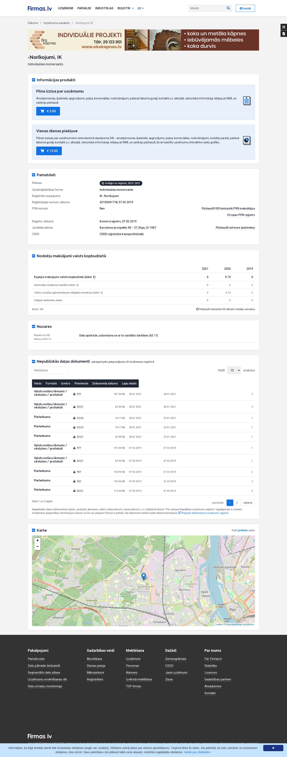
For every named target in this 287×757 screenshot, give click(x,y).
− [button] (37, 533)
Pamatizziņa (36, 645)
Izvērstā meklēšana (139, 666)
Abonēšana (94, 645)
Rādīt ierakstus (236, 370)
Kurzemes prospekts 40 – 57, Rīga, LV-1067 (128, 227)
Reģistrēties (95, 666)
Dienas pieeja (96, 652)
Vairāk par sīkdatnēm (197, 752)
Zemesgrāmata (176, 645)
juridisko (243, 516)
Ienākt (245, 8)
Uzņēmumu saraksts (56, 23)
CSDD (169, 652)
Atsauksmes (213, 673)
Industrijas (104, 8)
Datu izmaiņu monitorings (46, 673)
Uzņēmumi (65, 8)
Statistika (211, 652)
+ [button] (37, 527)
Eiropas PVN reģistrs (241, 215)
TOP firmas (134, 673)
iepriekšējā (218, 489)
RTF (135, 392)
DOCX (136, 411)
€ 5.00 (48, 111)
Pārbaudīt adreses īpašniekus (235, 227)
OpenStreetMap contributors (240, 611)
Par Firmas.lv (213, 645)
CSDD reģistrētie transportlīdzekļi (122, 234)
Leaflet (219, 611)
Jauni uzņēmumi (176, 659)
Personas (133, 652)
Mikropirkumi (96, 659)
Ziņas (169, 666)
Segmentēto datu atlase (44, 659)
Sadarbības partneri (218, 666)
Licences (210, 659)
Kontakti (210, 679)
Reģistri (126, 8)
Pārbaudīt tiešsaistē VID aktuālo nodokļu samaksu (225, 309)
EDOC (136, 401)
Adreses (132, 659)
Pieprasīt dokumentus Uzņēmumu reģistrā (203, 499)
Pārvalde (84, 8)
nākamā (247, 489)
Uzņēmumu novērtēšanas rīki (48, 666)
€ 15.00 (49, 151)
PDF (135, 458)
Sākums (33, 23)
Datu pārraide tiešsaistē (44, 652)
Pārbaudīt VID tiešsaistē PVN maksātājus (228, 208)
